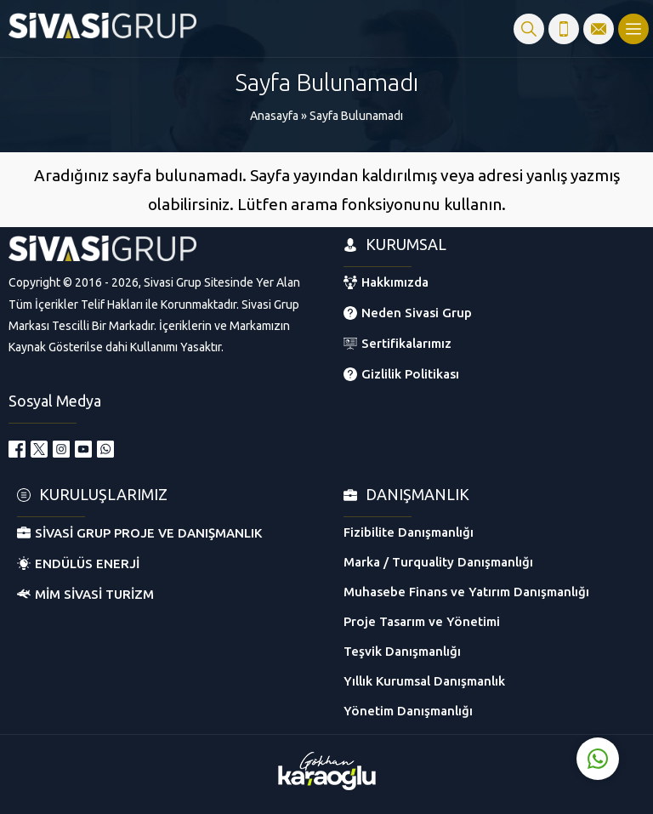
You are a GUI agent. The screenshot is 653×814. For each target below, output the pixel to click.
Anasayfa (274, 115)
